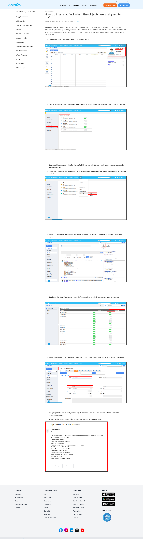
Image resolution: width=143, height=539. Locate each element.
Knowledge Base (78, 508)
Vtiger (46, 508)
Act (45, 494)
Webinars (76, 494)
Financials (20, 21)
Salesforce (47, 501)
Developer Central (79, 501)
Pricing (84, 5)
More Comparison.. (50, 518)
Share (78, 21)
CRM (18, 30)
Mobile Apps (20, 68)
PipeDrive (47, 514)
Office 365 (20, 63)
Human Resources (23, 34)
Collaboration (21, 51)
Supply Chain (21, 38)
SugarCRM (47, 511)
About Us (18, 494)
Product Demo (78, 497)
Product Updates (78, 504)
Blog (16, 501)
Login (127, 2)
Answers (51, 11)
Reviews (75, 518)
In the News (19, 497)
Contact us (119, 2)
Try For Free (124, 5)
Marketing (20, 42)
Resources (94, 5)
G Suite (18, 59)
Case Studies (77, 514)
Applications (77, 511)
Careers (17, 508)
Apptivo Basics (22, 17)
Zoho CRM (47, 497)
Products (62, 5)
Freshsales (47, 504)
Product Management (24, 47)
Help (46, 11)
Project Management (24, 25)
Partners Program (21, 504)
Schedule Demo (110, 5)
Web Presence (22, 55)
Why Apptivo (74, 5)
